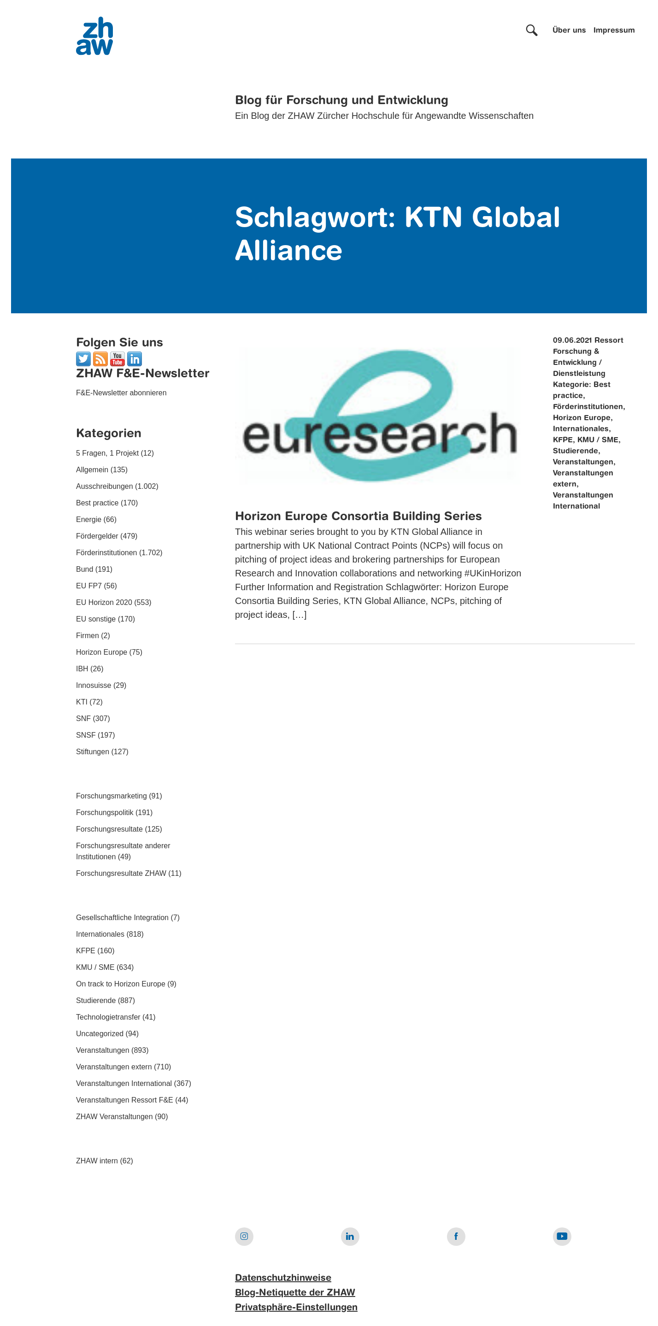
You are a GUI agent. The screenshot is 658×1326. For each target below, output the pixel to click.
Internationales (100, 934)
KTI (82, 702)
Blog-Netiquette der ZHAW (295, 1293)
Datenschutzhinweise (283, 1278)
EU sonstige (96, 619)
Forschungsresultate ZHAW (121, 873)
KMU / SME (95, 967)
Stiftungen (92, 752)
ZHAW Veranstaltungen (114, 1117)
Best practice (97, 503)
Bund (84, 569)
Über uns (569, 31)
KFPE (85, 951)
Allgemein (92, 470)
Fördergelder (97, 536)
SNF (83, 718)
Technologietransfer (108, 1017)
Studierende (96, 1000)
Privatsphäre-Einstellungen (296, 1308)
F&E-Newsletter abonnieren (121, 393)
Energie (88, 519)
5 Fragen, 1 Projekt (107, 453)
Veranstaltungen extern (114, 1067)
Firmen (87, 636)
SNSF (86, 735)
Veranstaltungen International (124, 1083)
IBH (82, 669)
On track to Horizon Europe (120, 984)
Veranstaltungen (102, 1050)
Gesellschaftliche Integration (122, 917)
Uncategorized (99, 1034)
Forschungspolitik (105, 812)
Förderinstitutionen (106, 553)
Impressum (614, 31)
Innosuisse (94, 685)
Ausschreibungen (104, 486)
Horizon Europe (101, 652)
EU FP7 (89, 586)
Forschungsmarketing (111, 796)
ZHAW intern (97, 1161)
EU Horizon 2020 (104, 602)
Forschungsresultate (109, 829)
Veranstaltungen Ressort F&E (124, 1100)
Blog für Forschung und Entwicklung (341, 101)
